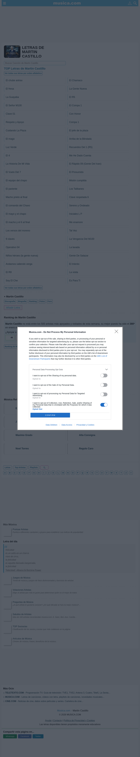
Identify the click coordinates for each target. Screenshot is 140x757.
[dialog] (70, 378)
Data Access (67, 425)
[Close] (117, 332)
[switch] (103, 375)
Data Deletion (51, 425)
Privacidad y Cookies (85, 425)
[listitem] (70, 369)
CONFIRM (50, 415)
